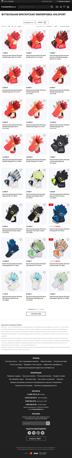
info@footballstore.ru (38, 409)
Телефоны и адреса (14, 376)
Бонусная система (29, 376)
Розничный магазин (44, 376)
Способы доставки (60, 361)
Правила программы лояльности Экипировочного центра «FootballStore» (36, 382)
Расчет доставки (16, 364)
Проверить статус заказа (33, 364)
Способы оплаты (11, 361)
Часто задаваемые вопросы (29, 361)
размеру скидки (65, 26)
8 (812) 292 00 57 (31, 398)
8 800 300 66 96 (31, 404)
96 (15, 26)
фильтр (42, 22)
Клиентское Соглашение (23, 385)
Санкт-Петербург (7, 1)
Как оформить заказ (16, 379)
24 (9, 26)
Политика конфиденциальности (45, 385)
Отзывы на (37, 438)
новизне (50, 26)
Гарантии (60, 379)
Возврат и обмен (59, 376)
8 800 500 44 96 (47, 1)
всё (19, 26)
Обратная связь (46, 361)
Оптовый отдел (31, 379)
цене (56, 26)
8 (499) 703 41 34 (33, 394)
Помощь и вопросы (64, 1)
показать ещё (36, 314)
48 (12, 26)
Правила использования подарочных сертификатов (36, 368)
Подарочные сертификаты (53, 364)
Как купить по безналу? (46, 379)
